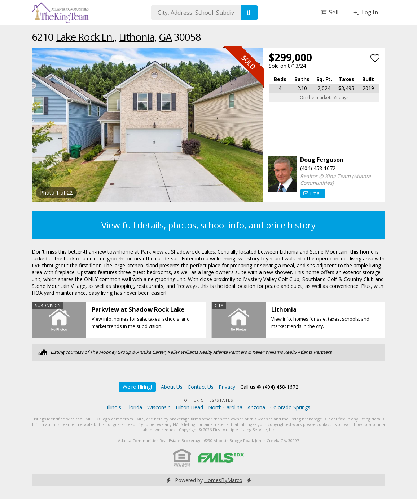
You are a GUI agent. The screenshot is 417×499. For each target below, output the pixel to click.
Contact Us (201, 386)
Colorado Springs (290, 407)
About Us (172, 386)
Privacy (227, 386)
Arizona (256, 407)
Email (312, 193)
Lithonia (136, 37)
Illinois (114, 407)
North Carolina (225, 407)
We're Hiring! (137, 386)
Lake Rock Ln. (85, 37)
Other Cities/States (208, 400)
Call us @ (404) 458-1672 (269, 386)
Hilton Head (189, 407)
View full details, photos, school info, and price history (208, 225)
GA (165, 37)
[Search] (249, 12)
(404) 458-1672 (317, 168)
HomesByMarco (223, 480)
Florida (134, 407)
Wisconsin (159, 407)
